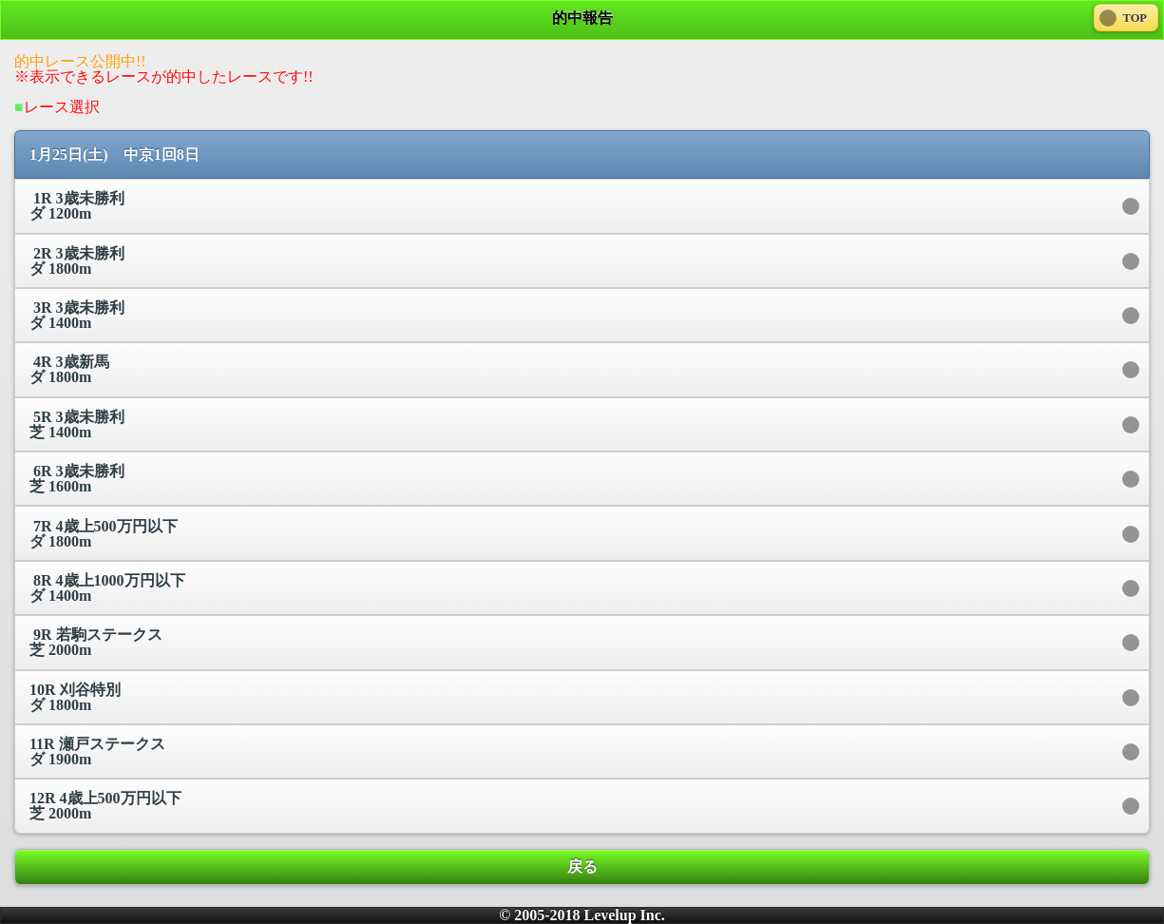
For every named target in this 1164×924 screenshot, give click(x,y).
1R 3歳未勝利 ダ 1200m (76, 205)
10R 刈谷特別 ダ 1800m (75, 697)
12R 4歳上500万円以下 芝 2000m (105, 805)
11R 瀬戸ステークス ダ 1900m (97, 751)
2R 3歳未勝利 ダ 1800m (76, 261)
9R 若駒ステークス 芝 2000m (95, 642)
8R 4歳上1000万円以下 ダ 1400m (107, 588)
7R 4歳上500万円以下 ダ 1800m (103, 533)
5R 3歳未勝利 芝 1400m (76, 424)
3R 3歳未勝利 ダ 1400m (76, 315)
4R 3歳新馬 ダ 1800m (69, 369)
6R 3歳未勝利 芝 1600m (76, 478)
